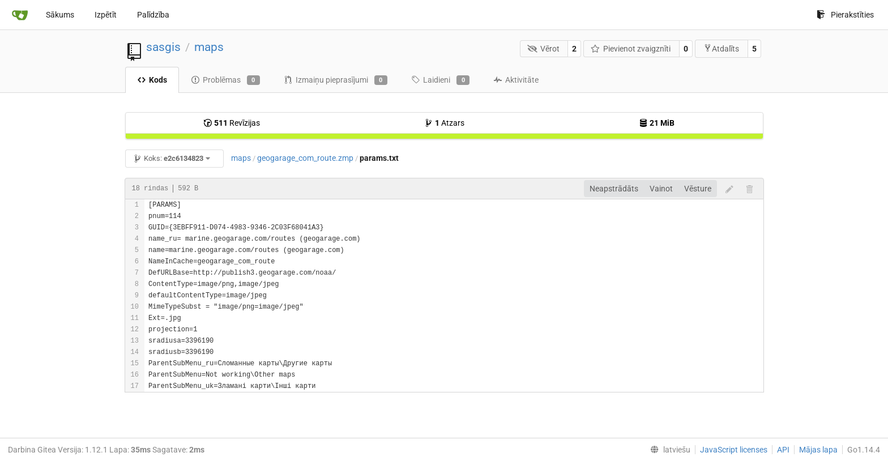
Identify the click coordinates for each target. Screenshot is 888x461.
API (783, 449)
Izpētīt (106, 14)
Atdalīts (721, 48)
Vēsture (697, 188)
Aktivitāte (516, 79)
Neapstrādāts (614, 188)
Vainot (661, 188)
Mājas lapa (818, 449)
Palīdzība (153, 14)
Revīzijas (231, 122)
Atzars (444, 122)
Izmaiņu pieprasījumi (335, 80)
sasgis (163, 47)
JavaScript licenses (733, 449)
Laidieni (440, 80)
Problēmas (225, 80)
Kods (152, 79)
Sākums (60, 14)
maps (209, 47)
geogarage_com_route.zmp (305, 158)
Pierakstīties (845, 14)
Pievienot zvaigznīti (631, 48)
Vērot (543, 48)
